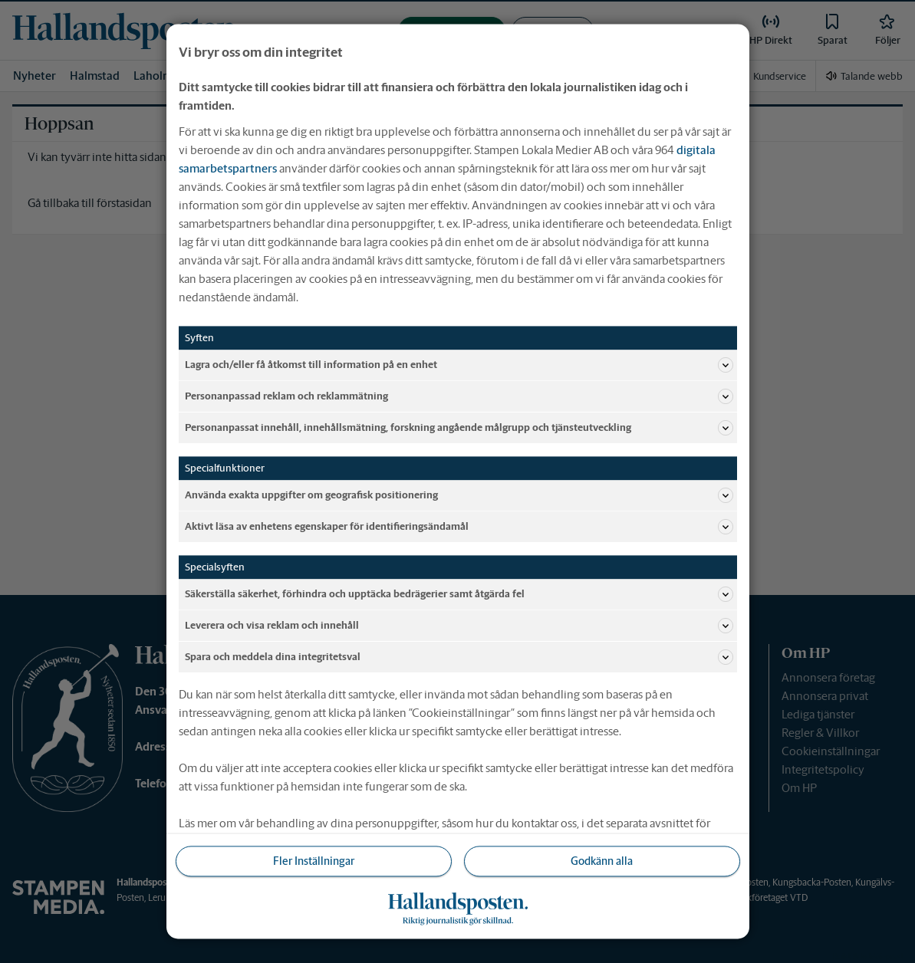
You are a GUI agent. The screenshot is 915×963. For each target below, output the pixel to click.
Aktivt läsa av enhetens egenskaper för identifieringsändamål (459, 526)
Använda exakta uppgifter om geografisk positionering (459, 495)
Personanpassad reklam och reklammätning (459, 396)
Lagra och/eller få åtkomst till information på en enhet (459, 365)
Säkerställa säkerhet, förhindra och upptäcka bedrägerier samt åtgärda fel (459, 594)
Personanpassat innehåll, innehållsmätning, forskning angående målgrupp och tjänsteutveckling (459, 427)
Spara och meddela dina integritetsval (459, 657)
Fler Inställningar (313, 861)
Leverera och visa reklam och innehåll (459, 625)
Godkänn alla (602, 861)
